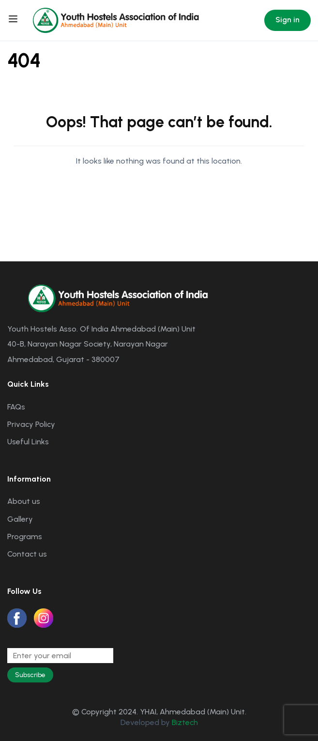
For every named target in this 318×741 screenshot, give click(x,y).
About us (23, 501)
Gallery (20, 519)
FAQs (16, 406)
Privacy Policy (31, 424)
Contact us (27, 554)
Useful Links (28, 441)
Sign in (287, 19)
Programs (24, 536)
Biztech (185, 722)
